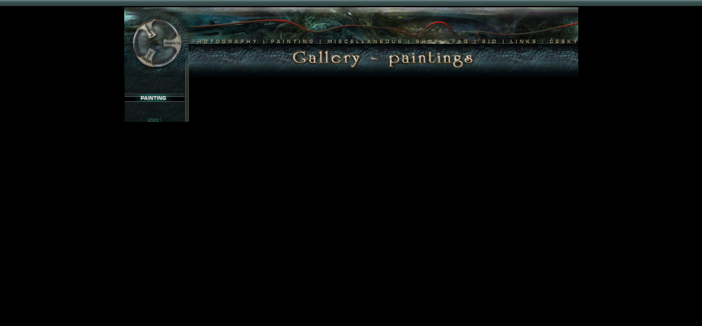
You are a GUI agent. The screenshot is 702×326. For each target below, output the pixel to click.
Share (153, 119)
